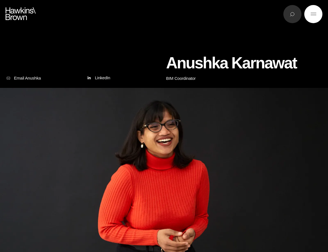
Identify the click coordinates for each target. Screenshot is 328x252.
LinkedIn (98, 78)
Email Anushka (23, 78)
